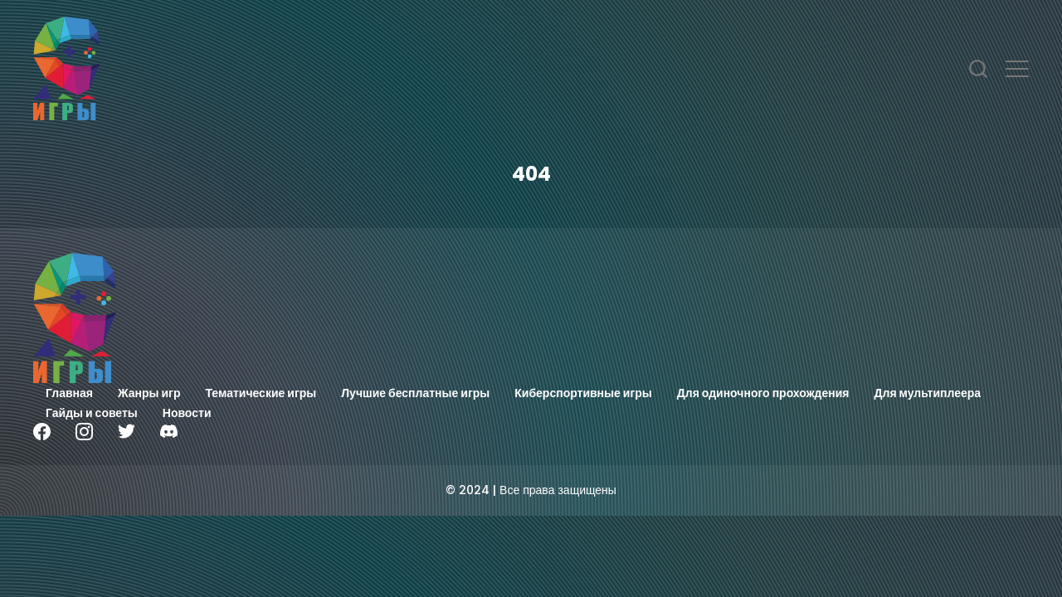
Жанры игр (149, 393)
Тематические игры (261, 393)
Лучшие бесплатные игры (415, 393)
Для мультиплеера (928, 393)
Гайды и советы (92, 413)
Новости (187, 413)
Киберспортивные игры (583, 393)
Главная (69, 393)
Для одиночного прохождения (763, 393)
